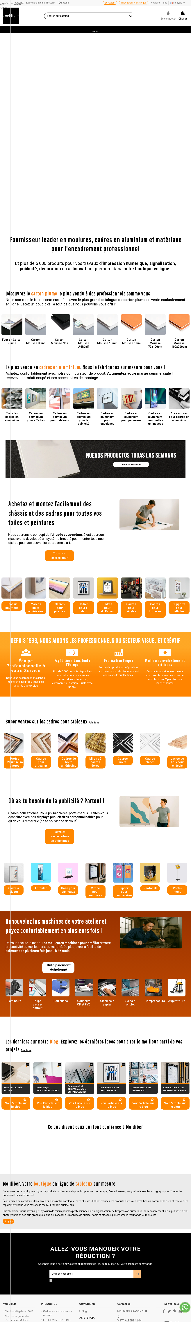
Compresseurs (155, 855)
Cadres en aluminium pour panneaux (131, 269)
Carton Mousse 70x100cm (155, 195)
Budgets (10, 1195)
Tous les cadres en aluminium (12, 269)
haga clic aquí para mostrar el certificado (106, 1308)
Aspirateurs (176, 855)
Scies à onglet (130, 856)
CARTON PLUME (52, 1244)
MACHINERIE (50, 1249)
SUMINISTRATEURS (54, 1217)
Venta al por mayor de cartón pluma (94, 1206)
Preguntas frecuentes (94, 1181)
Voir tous (94, 575)
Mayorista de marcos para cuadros (94, 1215)
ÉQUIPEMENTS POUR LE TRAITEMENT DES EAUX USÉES (57, 1180)
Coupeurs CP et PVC (84, 856)
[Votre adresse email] (91, 1129)
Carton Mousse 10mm (107, 193)
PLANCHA (49, 1202)
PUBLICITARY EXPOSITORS (51, 1223)
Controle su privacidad (172, 1202)
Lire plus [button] (8, 1076)
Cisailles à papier (107, 856)
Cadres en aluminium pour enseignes (107, 271)
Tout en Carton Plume (12, 193)
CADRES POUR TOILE (55, 1230)
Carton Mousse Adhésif (83, 195)
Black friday (12, 1200)
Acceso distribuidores (94, 1199)
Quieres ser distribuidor (95, 1195)
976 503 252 (128, 1189)
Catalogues (11, 1190)
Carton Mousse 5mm (131, 193)
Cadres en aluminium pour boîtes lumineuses (155, 271)
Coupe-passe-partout (37, 858)
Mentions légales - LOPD (19, 1167)
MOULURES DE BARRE (56, 1197)
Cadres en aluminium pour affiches (36, 269)
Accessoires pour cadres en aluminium (179, 269)
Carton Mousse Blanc (35, 193)
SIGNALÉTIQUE (51, 1254)
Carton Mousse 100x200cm (179, 195)
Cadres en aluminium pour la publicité (84, 271)
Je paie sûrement (15, 1181)
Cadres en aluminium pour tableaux (59, 269)
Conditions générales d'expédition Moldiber (17, 1174)
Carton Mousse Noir (59, 193)
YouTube (155, 2)
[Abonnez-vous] (137, 1129)
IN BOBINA (49, 1207)
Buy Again (110, 2)
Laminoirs (14, 855)
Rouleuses (60, 855)
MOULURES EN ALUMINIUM (51, 1237)
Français (177, 2)
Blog (165, 2)
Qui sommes (12, 1185)
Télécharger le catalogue (133, 2)
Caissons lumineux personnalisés (54, 1190)
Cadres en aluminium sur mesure (57, 1169)
